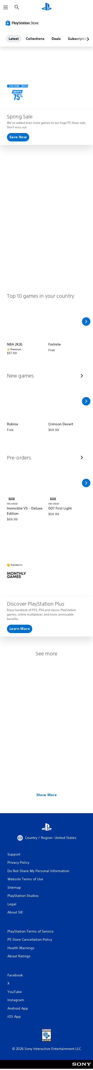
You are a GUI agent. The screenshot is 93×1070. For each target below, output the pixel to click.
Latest (14, 38)
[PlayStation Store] (23, 23)
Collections (35, 38)
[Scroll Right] (86, 321)
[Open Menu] (5, 7)
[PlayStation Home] (46, 7)
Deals (56, 38)
